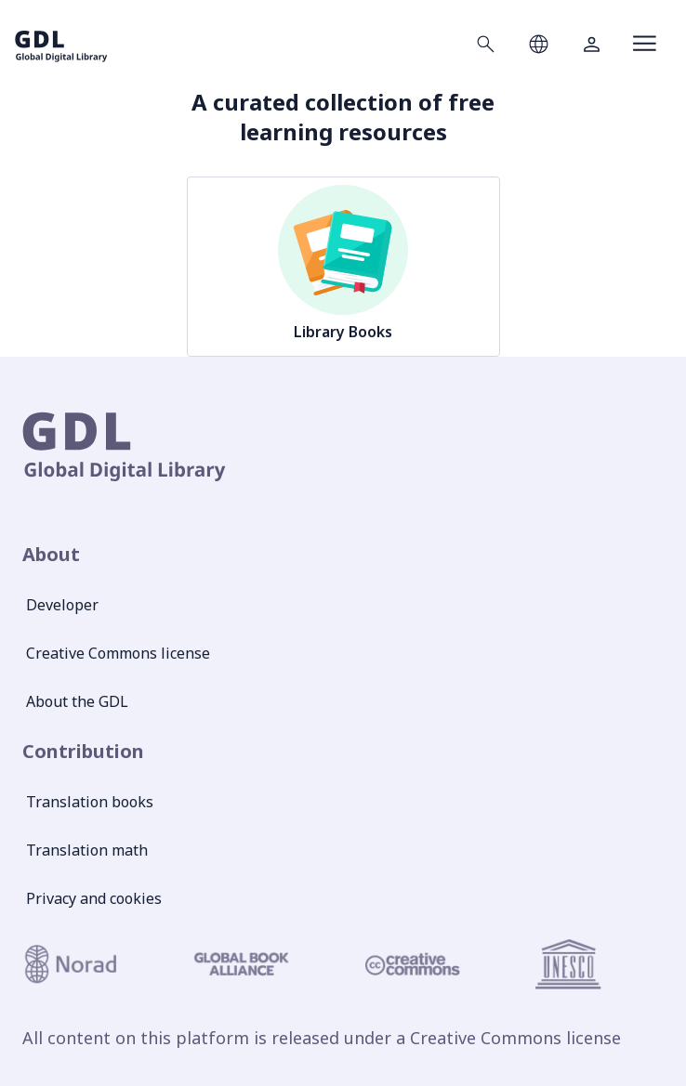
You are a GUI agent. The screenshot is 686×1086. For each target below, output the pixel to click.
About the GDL (77, 701)
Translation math (87, 850)
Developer (62, 605)
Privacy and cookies (94, 898)
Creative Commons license (118, 653)
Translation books (89, 802)
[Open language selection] (538, 44)
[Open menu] (644, 44)
